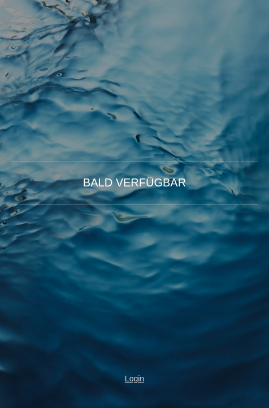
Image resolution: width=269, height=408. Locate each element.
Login (134, 378)
